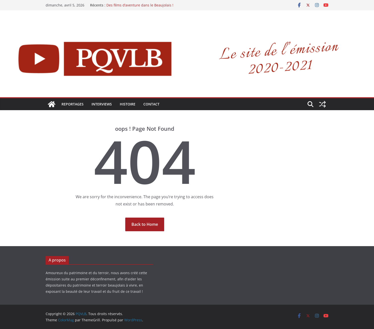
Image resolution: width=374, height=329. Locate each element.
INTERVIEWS (102, 104)
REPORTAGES (73, 104)
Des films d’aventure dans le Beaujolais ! (139, 5)
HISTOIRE (127, 104)
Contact (151, 104)
